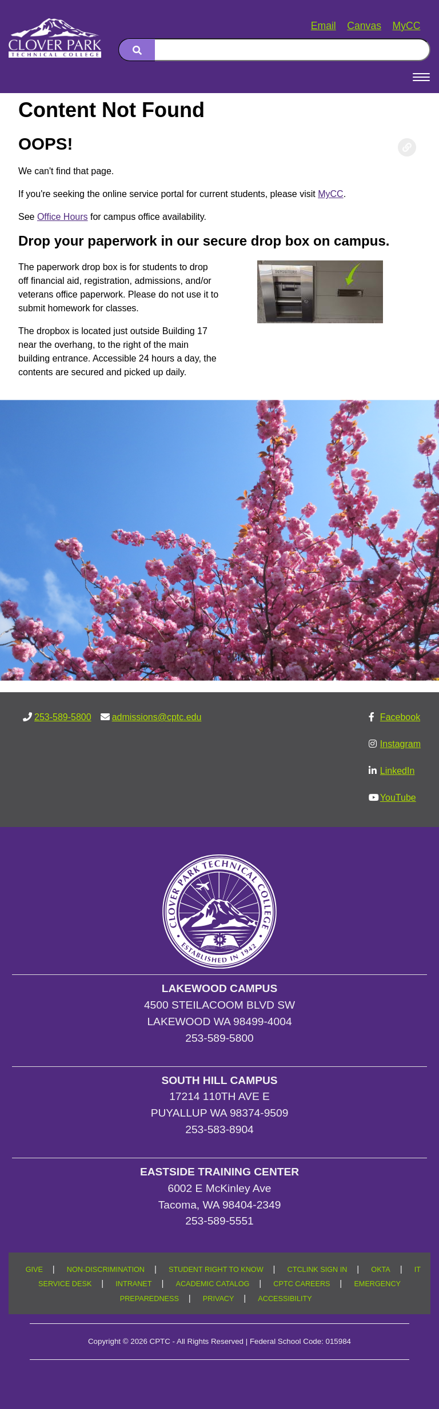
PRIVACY (218, 1299)
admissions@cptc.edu (157, 717)
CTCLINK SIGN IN (318, 1270)
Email (323, 25)
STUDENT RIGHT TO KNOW (216, 1270)
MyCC (407, 25)
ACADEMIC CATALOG (212, 1284)
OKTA (380, 1270)
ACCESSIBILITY (285, 1299)
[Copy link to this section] (407, 147)
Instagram (400, 744)
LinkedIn (397, 771)
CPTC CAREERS (301, 1284)
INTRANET (133, 1284)
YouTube (398, 797)
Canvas (364, 25)
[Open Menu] (421, 77)
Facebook (400, 717)
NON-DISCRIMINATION (106, 1270)
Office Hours (62, 217)
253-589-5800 (62, 717)
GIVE (34, 1270)
